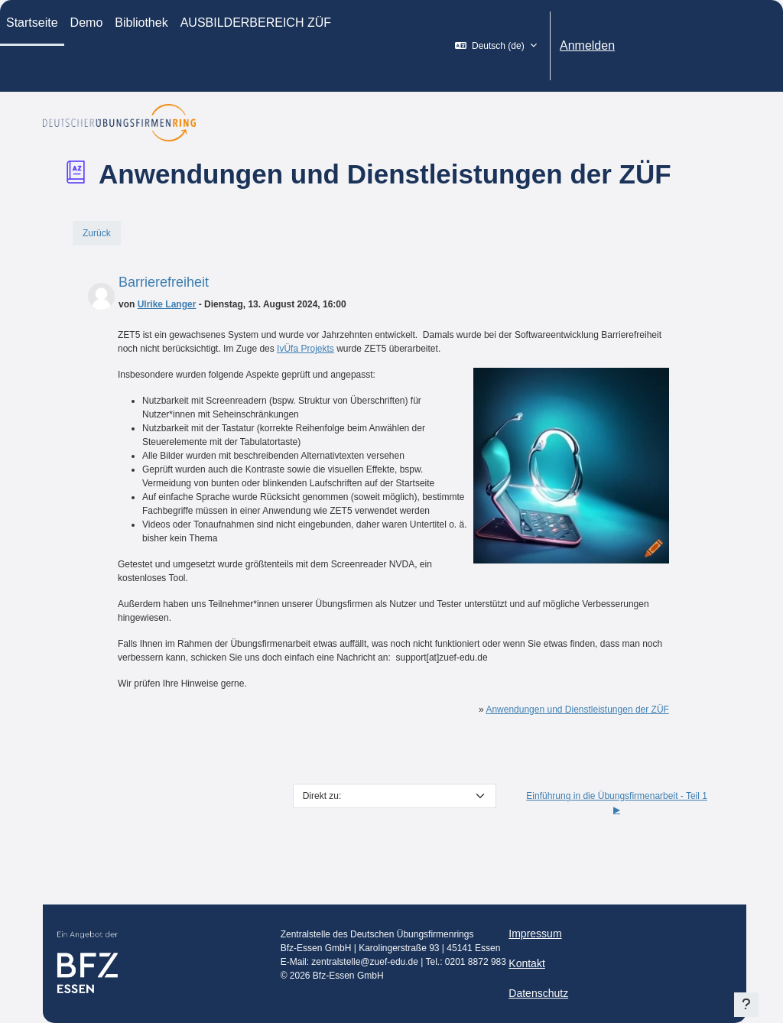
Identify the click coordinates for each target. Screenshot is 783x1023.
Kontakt (526, 963)
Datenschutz (538, 993)
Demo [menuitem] (86, 22)
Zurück (97, 233)
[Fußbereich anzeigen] (746, 1004)
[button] (496, 46)
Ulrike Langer (167, 304)
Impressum (534, 933)
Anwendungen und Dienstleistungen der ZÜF (577, 709)
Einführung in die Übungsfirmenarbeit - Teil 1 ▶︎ (616, 803)
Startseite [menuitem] (32, 22)
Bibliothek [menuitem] (141, 22)
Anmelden (587, 45)
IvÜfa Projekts (305, 348)
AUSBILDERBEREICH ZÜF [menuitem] (255, 22)
